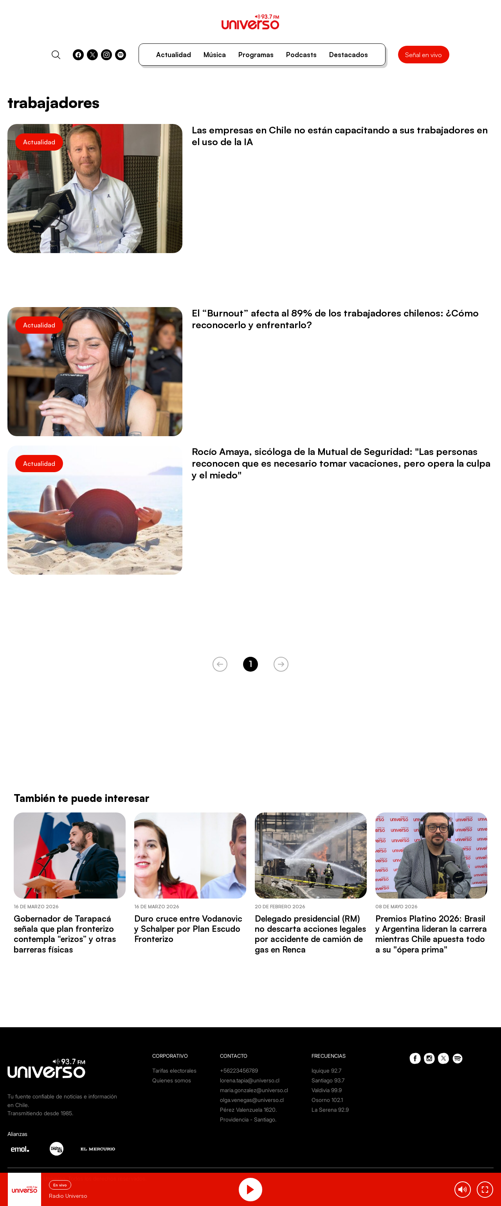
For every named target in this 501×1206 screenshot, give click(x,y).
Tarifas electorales (174, 1070)
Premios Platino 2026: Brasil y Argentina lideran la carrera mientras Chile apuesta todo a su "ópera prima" (431, 933)
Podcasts (301, 54)
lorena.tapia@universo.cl (249, 1080)
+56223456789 (239, 1070)
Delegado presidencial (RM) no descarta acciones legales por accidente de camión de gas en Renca (310, 933)
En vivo (60, 1185)
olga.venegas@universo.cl (252, 1099)
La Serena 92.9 (330, 1109)
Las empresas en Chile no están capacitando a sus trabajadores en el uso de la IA (340, 135)
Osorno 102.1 (327, 1099)
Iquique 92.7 (326, 1070)
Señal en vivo (423, 55)
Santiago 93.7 (328, 1080)
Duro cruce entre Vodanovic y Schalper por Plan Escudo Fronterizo (188, 928)
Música (215, 54)
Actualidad (173, 54)
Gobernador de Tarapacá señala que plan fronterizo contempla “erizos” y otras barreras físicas (65, 933)
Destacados (348, 54)
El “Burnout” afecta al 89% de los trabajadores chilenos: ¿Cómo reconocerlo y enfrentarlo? (335, 319)
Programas (256, 54)
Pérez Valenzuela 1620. (248, 1109)
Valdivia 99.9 (327, 1090)
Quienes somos (171, 1080)
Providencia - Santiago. (248, 1119)
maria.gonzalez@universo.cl (254, 1090)
